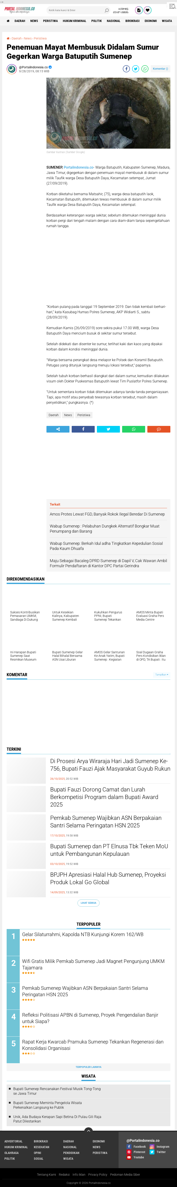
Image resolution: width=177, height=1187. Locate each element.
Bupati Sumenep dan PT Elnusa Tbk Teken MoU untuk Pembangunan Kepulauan (109, 850)
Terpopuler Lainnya (88, 1067)
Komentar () (160, 68)
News (34, 21)
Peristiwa (50, 21)
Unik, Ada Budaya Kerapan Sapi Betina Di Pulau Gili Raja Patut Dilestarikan (57, 1119)
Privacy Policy (97, 1174)
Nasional (113, 21)
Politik (96, 21)
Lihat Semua (88, 903)
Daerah (20, 21)
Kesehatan (41, 1147)
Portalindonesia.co (78, 167)
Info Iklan (79, 1174)
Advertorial (13, 1141)
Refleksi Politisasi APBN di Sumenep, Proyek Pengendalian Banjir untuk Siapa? (90, 1018)
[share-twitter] (135, 68)
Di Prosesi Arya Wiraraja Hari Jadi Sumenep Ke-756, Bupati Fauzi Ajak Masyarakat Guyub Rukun (110, 765)
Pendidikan (71, 1153)
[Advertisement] (24, 144)
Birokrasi (132, 21)
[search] (78, 10)
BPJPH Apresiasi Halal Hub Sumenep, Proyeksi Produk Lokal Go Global (108, 878)
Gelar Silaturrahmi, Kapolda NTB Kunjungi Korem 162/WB (82, 934)
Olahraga (11, 1153)
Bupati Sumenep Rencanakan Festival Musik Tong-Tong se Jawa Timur (57, 1091)
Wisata (167, 21)
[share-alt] (57, 429)
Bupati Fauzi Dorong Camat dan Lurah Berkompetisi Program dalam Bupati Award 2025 (104, 797)
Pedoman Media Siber (125, 1174)
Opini (37, 1153)
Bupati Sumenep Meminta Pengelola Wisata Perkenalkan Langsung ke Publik (47, 1105)
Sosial (38, 1158)
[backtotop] (88, 1131)
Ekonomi (151, 21)
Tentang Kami (46, 1174)
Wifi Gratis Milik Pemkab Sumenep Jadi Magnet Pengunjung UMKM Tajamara (93, 964)
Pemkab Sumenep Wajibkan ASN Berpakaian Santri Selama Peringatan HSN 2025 (106, 822)
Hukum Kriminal (74, 21)
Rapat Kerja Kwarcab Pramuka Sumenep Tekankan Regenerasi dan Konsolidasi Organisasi (93, 1045)
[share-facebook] (126, 68)
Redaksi (64, 1174)
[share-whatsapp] (144, 68)
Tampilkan (161, 674)
